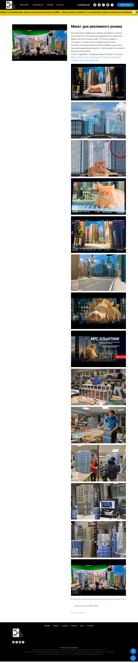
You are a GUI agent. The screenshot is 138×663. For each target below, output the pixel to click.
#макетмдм (88, 600)
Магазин (50, 5)
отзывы (65, 627)
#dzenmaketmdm (118, 600)
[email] (94, 4)
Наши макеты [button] (38, 5)
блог (82, 627)
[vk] (103, 4)
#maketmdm (76, 600)
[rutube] (112, 4)
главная (47, 627)
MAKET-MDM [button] (24, 5)
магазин (74, 627)
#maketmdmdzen (102, 600)
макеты (56, 627)
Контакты (60, 5)
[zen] (107, 4)
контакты (90, 627)
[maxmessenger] (99, 4)
